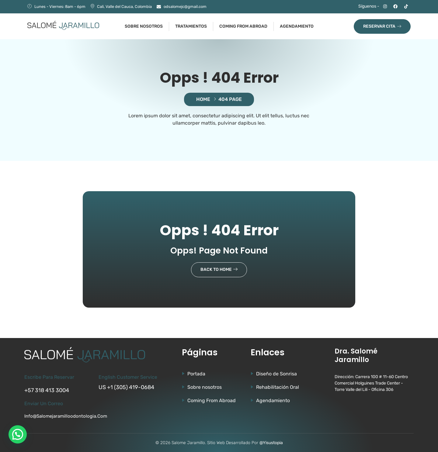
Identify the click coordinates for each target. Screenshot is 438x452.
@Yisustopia (271, 442)
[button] (18, 434)
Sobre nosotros (144, 26)
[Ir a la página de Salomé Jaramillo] (63, 25)
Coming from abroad (243, 26)
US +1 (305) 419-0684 (126, 387)
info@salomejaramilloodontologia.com (65, 416)
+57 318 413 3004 (46, 390)
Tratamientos (191, 26)
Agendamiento (297, 26)
